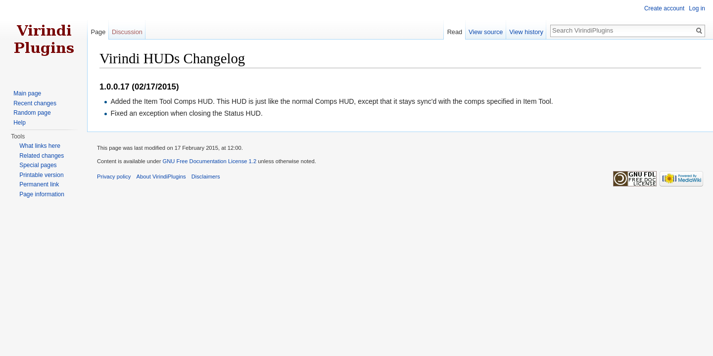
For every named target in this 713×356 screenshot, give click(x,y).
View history (526, 32)
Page (98, 32)
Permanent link (39, 184)
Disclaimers (205, 176)
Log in (697, 8)
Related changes (41, 155)
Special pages (37, 165)
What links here (39, 145)
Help (19, 122)
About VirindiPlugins (161, 176)
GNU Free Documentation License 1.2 (209, 161)
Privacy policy (114, 176)
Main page (27, 93)
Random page (31, 112)
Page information (41, 194)
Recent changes (34, 103)
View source (486, 32)
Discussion (127, 32)
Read (455, 32)
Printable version (41, 175)
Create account (664, 8)
